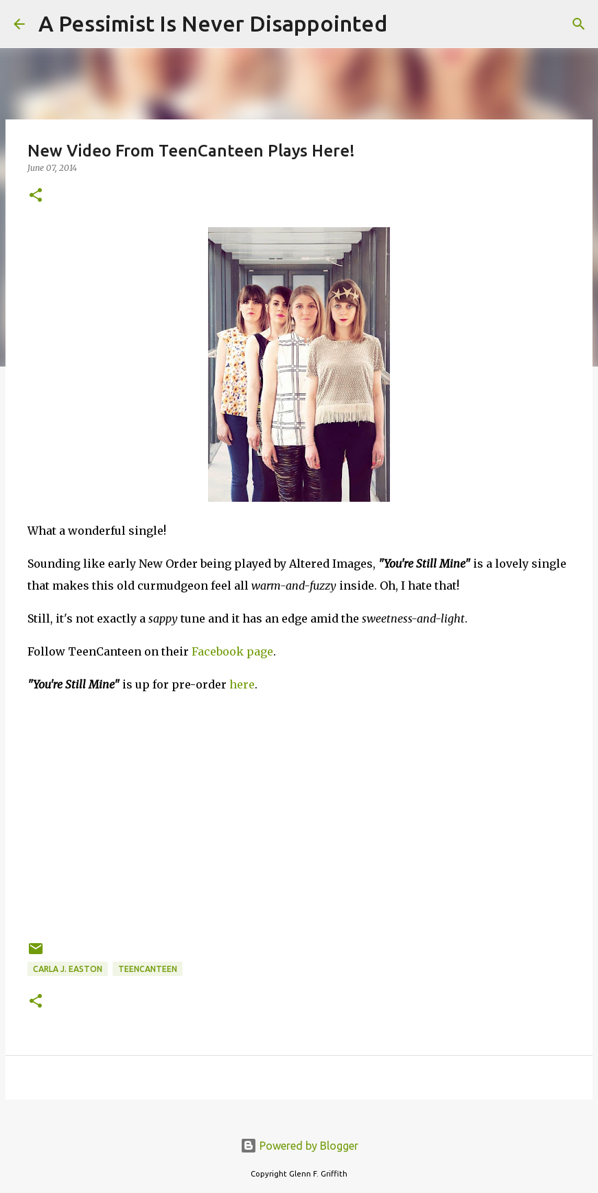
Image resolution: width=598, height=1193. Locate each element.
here (242, 684)
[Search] (406, 24)
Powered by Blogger (299, 1145)
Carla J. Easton (67, 968)
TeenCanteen (147, 968)
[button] (35, 196)
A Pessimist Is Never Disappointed (212, 23)
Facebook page (232, 651)
